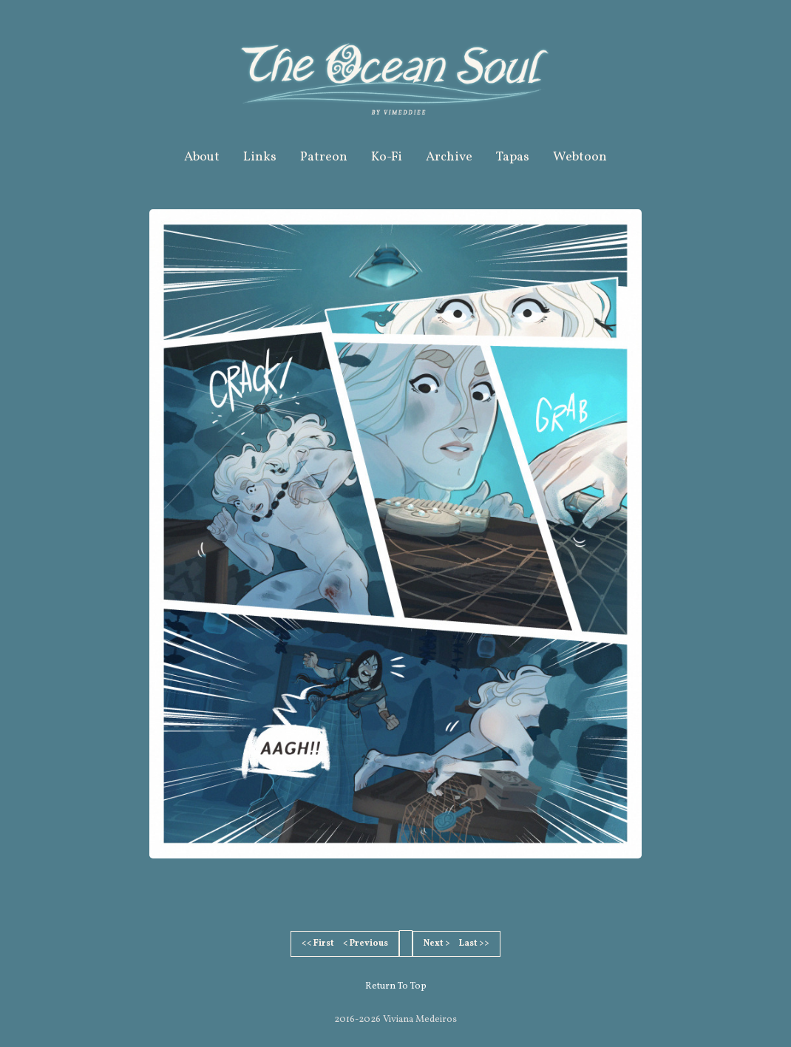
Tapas (512, 157)
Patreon (323, 157)
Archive (449, 157)
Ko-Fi (386, 157)
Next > (437, 943)
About (202, 157)
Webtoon (580, 157)
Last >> (474, 943)
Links (259, 157)
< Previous (365, 943)
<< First (318, 943)
